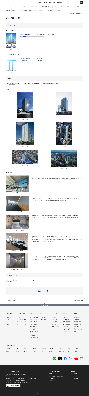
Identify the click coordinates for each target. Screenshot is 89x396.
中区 (43, 351)
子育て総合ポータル (34, 338)
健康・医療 (43, 317)
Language (73, 371)
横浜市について (32, 10)
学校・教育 (32, 326)
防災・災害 (10, 317)
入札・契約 (65, 317)
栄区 (77, 348)
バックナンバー (9, 281)
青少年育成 (32, 329)
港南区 (60, 348)
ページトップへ (44, 305)
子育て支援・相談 (34, 319)
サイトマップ (74, 373)
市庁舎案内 (40, 10)
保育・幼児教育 (33, 321)
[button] (44, 291)
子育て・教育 (32, 313)
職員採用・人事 (77, 324)
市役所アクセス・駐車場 (54, 371)
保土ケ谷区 (61, 351)
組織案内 (51, 373)
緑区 (69, 351)
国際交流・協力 (66, 329)
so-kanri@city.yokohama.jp (23, 84)
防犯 (8, 324)
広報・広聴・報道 (78, 329)
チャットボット (60, 2)
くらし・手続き (21, 313)
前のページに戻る (12, 300)
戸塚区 (34, 351)
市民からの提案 (52, 380)
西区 (51, 351)
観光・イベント (55, 313)
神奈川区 (44, 348)
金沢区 (51, 348)
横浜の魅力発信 (55, 326)
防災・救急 (9, 313)
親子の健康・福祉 (34, 317)
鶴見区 (25, 351)
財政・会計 (76, 326)
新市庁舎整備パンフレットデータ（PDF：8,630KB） (32, 36)
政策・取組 (76, 319)
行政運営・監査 (77, 321)
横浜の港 (54, 317)
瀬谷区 (8, 351)
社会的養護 (32, 335)
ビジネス (65, 313)
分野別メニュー (66, 331)
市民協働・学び (22, 321)
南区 (77, 351)
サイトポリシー (74, 376)
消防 (8, 319)
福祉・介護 (43, 319)
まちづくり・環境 (22, 324)
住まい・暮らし (22, 317)
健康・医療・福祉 (44, 313)
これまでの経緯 (48, 10)
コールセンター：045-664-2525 (56, 376)
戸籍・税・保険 (22, 319)
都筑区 (17, 351)
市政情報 (25, 10)
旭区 (17, 348)
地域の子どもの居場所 (34, 332)
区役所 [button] (39, 2)
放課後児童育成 (33, 324)
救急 (8, 321)
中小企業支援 (66, 319)
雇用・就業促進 (66, 324)
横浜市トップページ (16, 10)
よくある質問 (52, 378)
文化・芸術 (54, 321)
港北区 (69, 348)
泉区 (25, 348)
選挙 (75, 331)
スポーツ (54, 324)
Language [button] (45, 2)
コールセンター (52, 2)
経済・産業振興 (66, 321)
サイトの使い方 (74, 378)
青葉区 (8, 348)
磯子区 (34, 348)
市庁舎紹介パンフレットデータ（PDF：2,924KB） (31, 60)
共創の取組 (65, 326)
